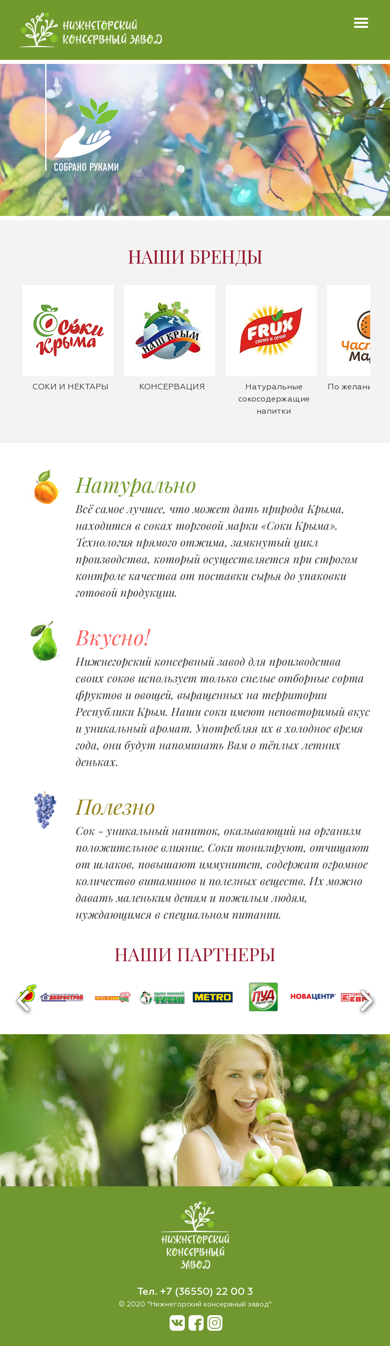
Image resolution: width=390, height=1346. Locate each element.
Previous (23, 1000)
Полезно (115, 806)
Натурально (136, 484)
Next (366, 1000)
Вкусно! (113, 637)
